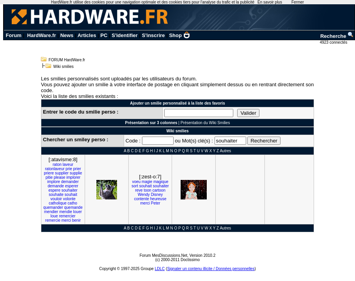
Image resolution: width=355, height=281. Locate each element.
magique (160, 182)
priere (49, 173)
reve (138, 190)
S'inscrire (153, 35)
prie (69, 169)
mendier (51, 212)
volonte (69, 199)
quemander (53, 207)
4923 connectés (334, 42)
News (66, 35)
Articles (87, 35)
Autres (225, 151)
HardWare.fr (41, 35)
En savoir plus (269, 2)
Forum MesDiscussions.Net (163, 255)
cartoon (159, 190)
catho (72, 203)
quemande (73, 207)
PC (103, 35)
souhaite (56, 194)
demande (56, 186)
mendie (65, 212)
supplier (62, 173)
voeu (136, 182)
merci (66, 220)
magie (147, 182)
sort (134, 186)
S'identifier (125, 35)
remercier (67, 216)
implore (53, 182)
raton (57, 164)
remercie (52, 220)
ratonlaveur (54, 169)
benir (76, 220)
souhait (71, 194)
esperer (71, 186)
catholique (58, 203)
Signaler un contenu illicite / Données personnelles (210, 269)
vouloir (56, 199)
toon (147, 190)
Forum (13, 35)
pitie (49, 177)
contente (141, 199)
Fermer (297, 2)
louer (77, 212)
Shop (179, 35)
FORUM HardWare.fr (67, 60)
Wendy (144, 194)
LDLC (160, 269)
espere (54, 190)
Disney (157, 194)
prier (77, 169)
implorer (73, 177)
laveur (68, 164)
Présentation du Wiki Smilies (205, 123)
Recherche (337, 36)
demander (70, 182)
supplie (76, 173)
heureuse (158, 199)
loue (54, 216)
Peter (155, 203)
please (59, 177)
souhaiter (70, 190)
